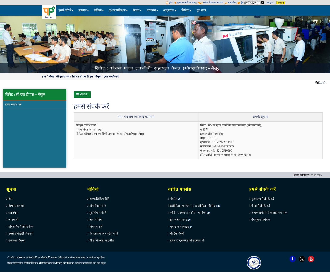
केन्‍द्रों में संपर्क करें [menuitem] (260, 205)
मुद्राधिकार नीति (97, 212)
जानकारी (13, 219)
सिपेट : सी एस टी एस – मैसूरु (86, 76)
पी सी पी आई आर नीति (102, 240)
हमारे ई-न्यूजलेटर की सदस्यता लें (187, 240)
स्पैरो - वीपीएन (198, 212)
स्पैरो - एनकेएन (178, 212)
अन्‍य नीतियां (96, 219)
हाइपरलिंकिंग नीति (99, 198)
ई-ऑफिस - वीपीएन (206, 205)
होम (169, 2)
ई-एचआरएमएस (180, 219)
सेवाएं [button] (137, 10)
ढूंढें (241, 2)
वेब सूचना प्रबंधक (260, 219)
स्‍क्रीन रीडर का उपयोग (210, 2)
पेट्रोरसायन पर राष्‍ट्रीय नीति (103, 233)
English (270, 2)
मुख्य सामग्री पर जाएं (185, 2)
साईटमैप (230, 2)
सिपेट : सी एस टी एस (59, 76)
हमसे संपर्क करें (111, 76)
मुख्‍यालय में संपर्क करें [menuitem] (262, 198)
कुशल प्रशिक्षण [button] (118, 10)
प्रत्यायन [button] (152, 10)
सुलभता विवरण (16, 240)
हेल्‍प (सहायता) (16, 205)
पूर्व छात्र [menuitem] (201, 10)
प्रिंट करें (321, 82)
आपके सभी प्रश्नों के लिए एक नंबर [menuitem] (269, 212)
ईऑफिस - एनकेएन (180, 205)
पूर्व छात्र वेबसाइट (181, 226)
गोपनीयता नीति (97, 205)
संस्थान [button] (84, 10)
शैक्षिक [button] (99, 10)
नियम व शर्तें (95, 226)
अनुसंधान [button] (169, 10)
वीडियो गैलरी (177, 233)
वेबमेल (175, 198)
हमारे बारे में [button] (66, 10)
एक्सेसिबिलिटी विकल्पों (20, 233)
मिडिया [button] (186, 10)
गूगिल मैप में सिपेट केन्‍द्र (20, 226)
